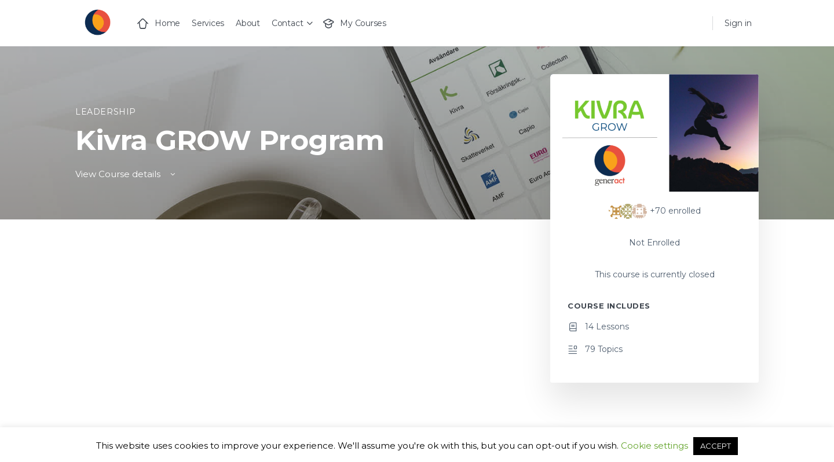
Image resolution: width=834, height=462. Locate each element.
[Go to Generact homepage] (97, 21)
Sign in (738, 23)
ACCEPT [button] (715, 445)
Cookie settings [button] (654, 445)
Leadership (105, 112)
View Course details (126, 173)
